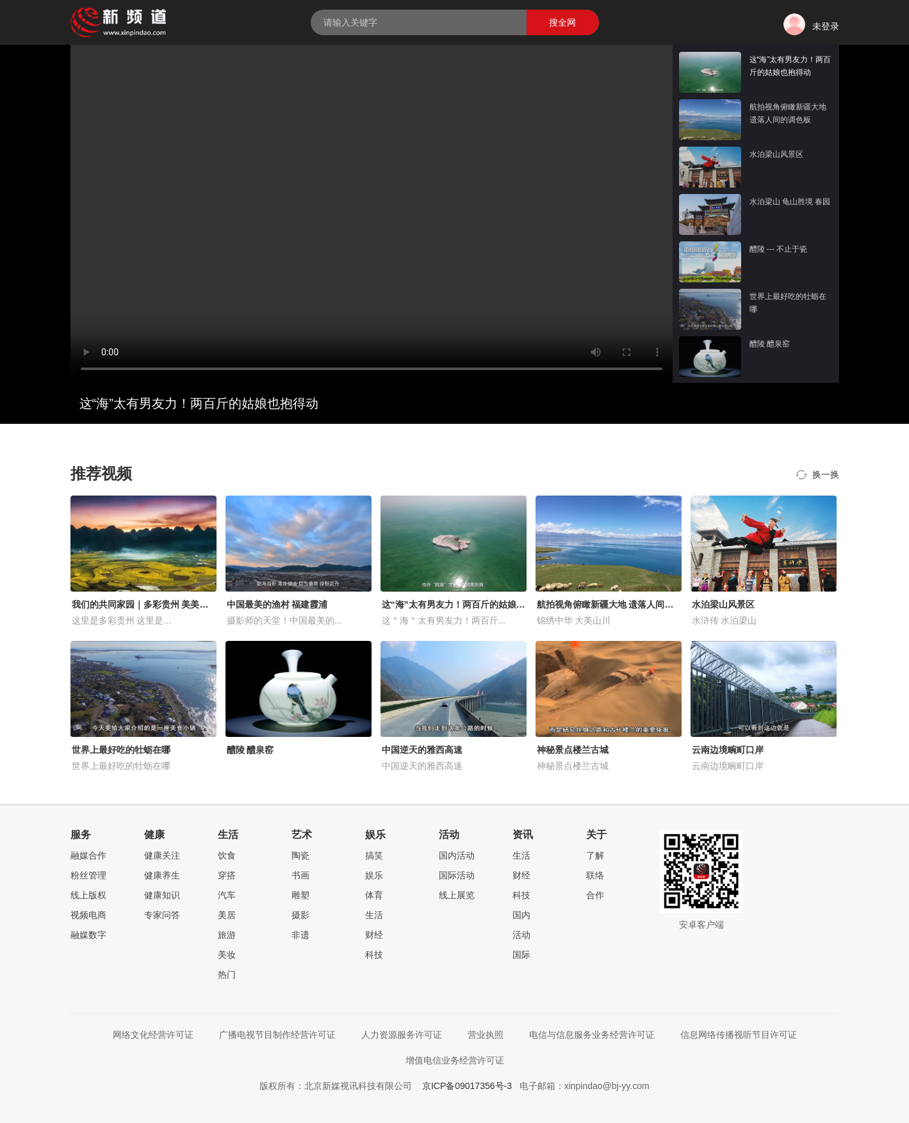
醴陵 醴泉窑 (250, 750)
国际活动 (457, 875)
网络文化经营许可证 (153, 1035)
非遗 (300, 935)
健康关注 (162, 855)
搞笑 (374, 855)
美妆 (227, 954)
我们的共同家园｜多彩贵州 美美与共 (145, 604)
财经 (374, 935)
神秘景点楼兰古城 (573, 750)
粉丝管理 (88, 875)
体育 (374, 895)
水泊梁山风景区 (723, 604)
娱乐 (374, 875)
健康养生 (162, 875)
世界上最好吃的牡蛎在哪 (121, 750)
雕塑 (300, 895)
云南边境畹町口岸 (728, 750)
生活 (374, 915)
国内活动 (457, 855)
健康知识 (162, 895)
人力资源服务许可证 (401, 1035)
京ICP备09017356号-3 (467, 1086)
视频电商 (88, 915)
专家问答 (162, 915)
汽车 (227, 895)
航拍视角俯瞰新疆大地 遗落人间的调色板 (619, 604)
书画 (300, 875)
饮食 (227, 855)
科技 (374, 954)
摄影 (300, 915)
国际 (521, 954)
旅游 (227, 935)
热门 (227, 974)
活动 (521, 935)
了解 (595, 855)
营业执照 (486, 1035)
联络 (595, 875)
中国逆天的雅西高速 (422, 750)
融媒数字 (88, 935)
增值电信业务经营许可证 (454, 1060)
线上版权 (88, 895)
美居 (227, 915)
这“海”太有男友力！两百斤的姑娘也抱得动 (467, 604)
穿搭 (227, 875)
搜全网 (562, 22)
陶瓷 (300, 855)
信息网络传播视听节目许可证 (738, 1035)
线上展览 (457, 895)
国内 (521, 915)
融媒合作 (88, 855)
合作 (595, 895)
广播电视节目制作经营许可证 (277, 1035)
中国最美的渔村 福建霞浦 (277, 604)
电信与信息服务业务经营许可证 (592, 1035)
